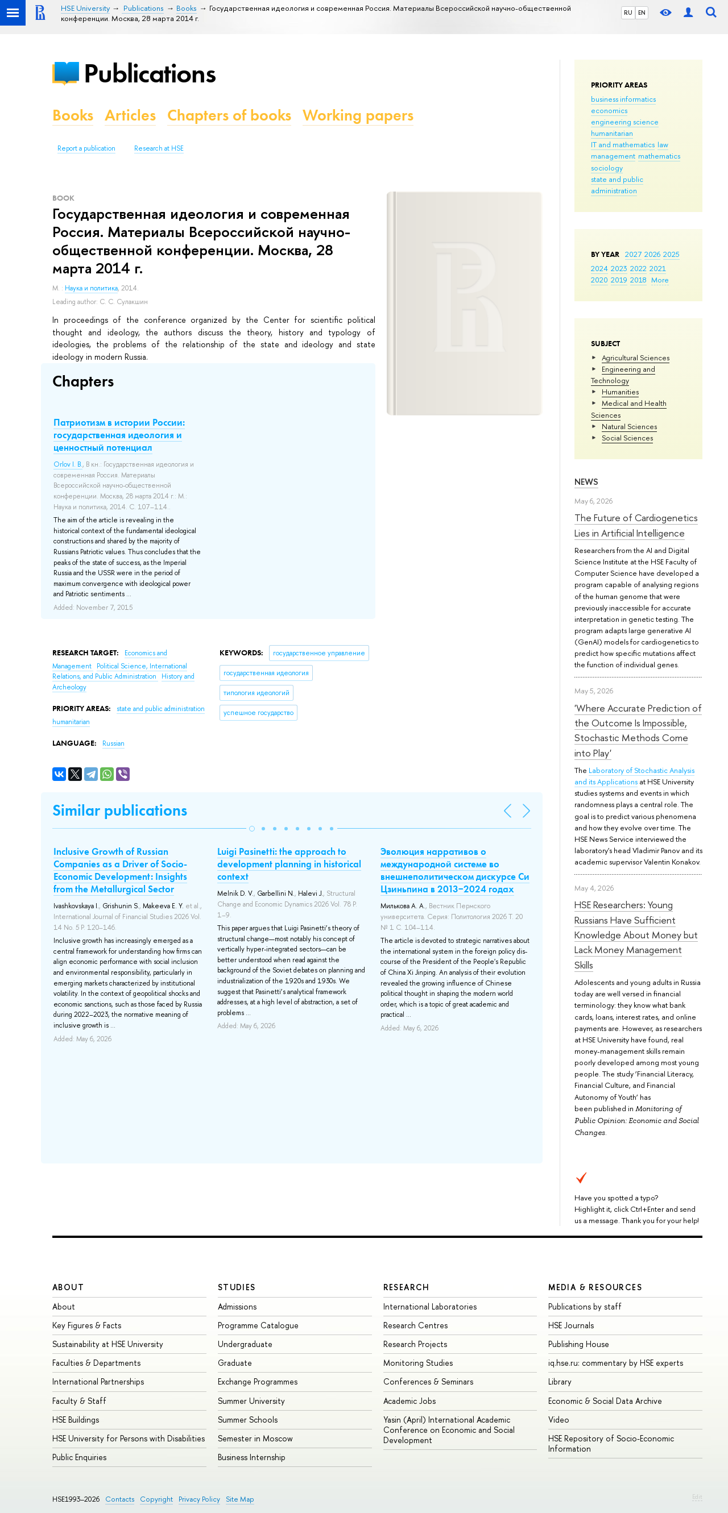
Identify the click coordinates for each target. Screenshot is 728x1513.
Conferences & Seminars (428, 1381)
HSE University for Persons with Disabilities (128, 1438)
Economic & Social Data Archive (605, 1400)
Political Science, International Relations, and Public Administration (119, 671)
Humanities (620, 391)
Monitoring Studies (418, 1362)
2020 (599, 280)
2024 (599, 268)
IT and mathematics (623, 144)
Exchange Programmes (257, 1381)
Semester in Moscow (255, 1438)
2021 (658, 268)
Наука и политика (91, 288)
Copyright (156, 1499)
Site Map (240, 1499)
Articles (130, 115)
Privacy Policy (199, 1499)
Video (558, 1419)
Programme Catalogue (258, 1325)
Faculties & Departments (96, 1362)
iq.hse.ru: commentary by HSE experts (615, 1362)
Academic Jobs (409, 1400)
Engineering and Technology (623, 374)
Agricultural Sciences (635, 357)
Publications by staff (585, 1306)
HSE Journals (571, 1325)
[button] (252, 828)
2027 (633, 254)
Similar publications (119, 810)
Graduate (235, 1362)
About (68, 1287)
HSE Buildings (75, 1419)
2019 (619, 280)
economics (609, 110)
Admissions (237, 1306)
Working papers (358, 115)
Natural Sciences (629, 426)
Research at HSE (159, 148)
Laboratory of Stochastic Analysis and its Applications (634, 776)
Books (72, 115)
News (586, 482)
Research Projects (415, 1344)
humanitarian (612, 133)
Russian (113, 743)
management (613, 156)
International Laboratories (430, 1306)
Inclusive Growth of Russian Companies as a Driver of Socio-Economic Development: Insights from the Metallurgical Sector (120, 870)
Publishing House (578, 1344)
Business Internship (252, 1457)
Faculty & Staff (79, 1400)
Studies (237, 1287)
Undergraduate (245, 1344)
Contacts (119, 1499)
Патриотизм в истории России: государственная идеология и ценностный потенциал (119, 435)
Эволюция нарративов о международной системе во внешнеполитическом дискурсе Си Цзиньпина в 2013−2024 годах (455, 870)
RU (628, 12)
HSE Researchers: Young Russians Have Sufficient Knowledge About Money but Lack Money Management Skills (636, 934)
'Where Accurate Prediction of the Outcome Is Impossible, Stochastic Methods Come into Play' (638, 730)
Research (406, 1287)
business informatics (623, 99)
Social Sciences (627, 438)
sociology (607, 168)
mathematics (659, 156)
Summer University (251, 1400)
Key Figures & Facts (86, 1325)
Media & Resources (595, 1287)
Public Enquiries (79, 1457)
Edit (697, 1496)
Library (560, 1381)
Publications (150, 73)
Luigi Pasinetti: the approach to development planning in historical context (289, 864)
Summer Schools (248, 1419)
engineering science (625, 122)
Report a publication (86, 148)
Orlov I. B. (67, 464)
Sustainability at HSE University (107, 1344)
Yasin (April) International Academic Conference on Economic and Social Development (449, 1429)
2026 (652, 254)
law (662, 144)
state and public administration (617, 185)
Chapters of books (229, 115)
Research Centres (415, 1325)
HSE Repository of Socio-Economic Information (611, 1443)
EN (642, 12)
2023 (619, 268)
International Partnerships (98, 1381)
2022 (638, 268)
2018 (638, 280)
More (660, 280)
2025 (671, 254)
